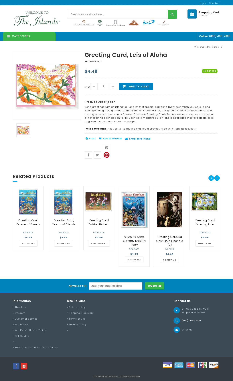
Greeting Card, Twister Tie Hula (99, 222)
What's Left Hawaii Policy (30, 330)
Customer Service (26, 318)
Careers (20, 313)
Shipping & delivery (81, 313)
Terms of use (77, 318)
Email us (187, 329)
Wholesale (21, 324)
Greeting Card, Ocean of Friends (28, 222)
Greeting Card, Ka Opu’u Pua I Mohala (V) (169, 241)
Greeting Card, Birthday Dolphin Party (134, 240)
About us (20, 307)
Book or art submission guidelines (36, 347)
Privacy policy (77, 324)
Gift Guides (22, 336)
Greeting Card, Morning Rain (205, 222)
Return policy (77, 307)
